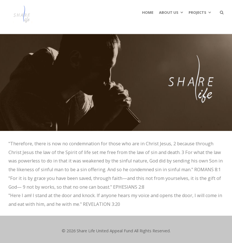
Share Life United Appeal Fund (105, 230)
